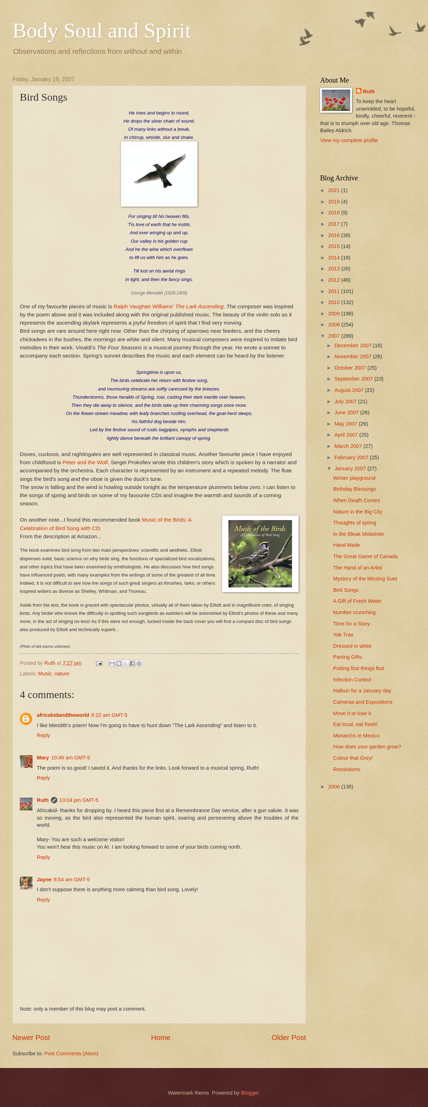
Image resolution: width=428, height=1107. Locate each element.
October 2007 (350, 368)
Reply (43, 735)
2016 (334, 235)
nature (61, 673)
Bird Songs (346, 590)
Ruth (43, 800)
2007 (334, 336)
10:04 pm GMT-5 (78, 800)
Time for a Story (351, 623)
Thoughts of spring (354, 523)
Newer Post (31, 1037)
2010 (334, 302)
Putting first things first (358, 668)
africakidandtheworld (63, 715)
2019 (334, 201)
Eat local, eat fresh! (355, 724)
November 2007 (353, 356)
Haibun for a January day (362, 690)
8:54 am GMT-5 (72, 879)
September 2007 (354, 379)
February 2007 (352, 457)
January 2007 (350, 468)
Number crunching (354, 612)
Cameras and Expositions (363, 702)
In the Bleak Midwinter (358, 534)
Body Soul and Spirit (101, 30)
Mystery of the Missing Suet (365, 578)
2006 (334, 786)
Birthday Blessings (354, 489)
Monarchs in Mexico (356, 735)
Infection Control (352, 679)
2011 (334, 291)
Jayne (44, 879)
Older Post (289, 1037)
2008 (334, 324)
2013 (334, 268)
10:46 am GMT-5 (70, 757)
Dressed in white (352, 646)
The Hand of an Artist (357, 568)
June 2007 (347, 412)
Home (160, 1037)
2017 (334, 224)
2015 (334, 246)
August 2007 (349, 390)
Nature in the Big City (357, 512)
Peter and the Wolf (85, 462)
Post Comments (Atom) (71, 1053)
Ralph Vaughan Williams (143, 306)
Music (45, 673)
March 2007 (348, 446)
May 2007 (346, 424)
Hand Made (346, 545)
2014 (334, 257)
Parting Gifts (347, 657)
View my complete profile (349, 140)
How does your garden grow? (367, 746)
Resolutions (346, 769)
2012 (334, 280)
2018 (334, 212)
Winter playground (354, 478)
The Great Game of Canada (365, 556)
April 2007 (346, 435)
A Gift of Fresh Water (357, 601)
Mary (43, 757)
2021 (334, 190)
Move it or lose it (352, 713)
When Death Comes (356, 500)
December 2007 (353, 345)
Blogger (250, 1093)
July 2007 (346, 401)
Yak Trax (343, 634)
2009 (334, 313)
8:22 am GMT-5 (109, 715)
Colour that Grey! (353, 758)
